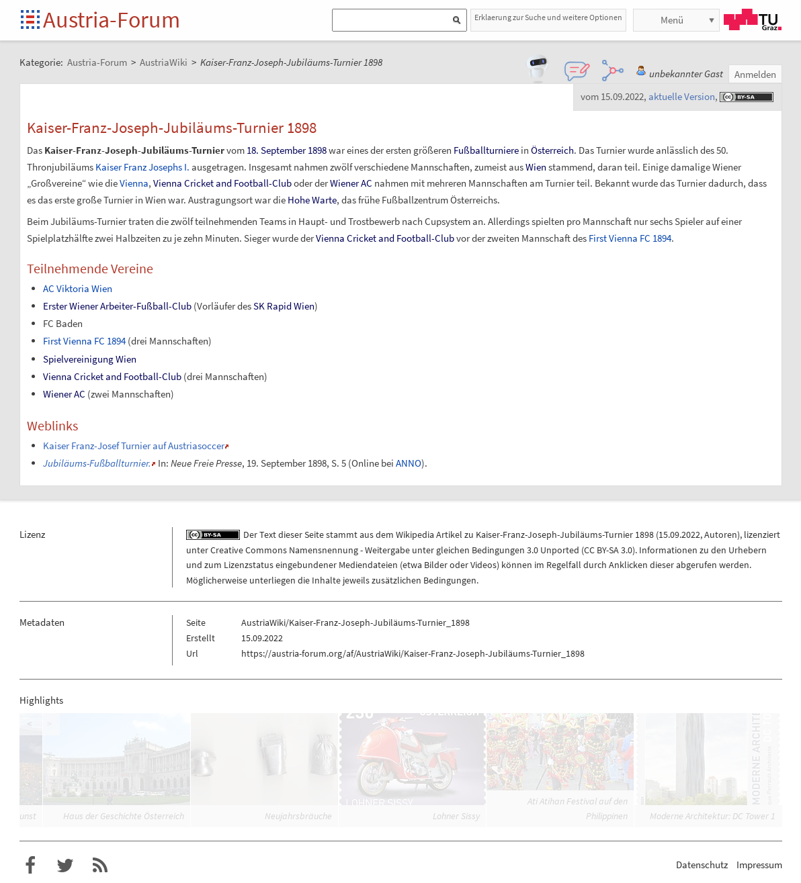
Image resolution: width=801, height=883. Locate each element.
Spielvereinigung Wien (89, 359)
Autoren (720, 534)
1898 (317, 150)
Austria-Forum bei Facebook (30, 865)
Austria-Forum (111, 19)
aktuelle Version (681, 96)
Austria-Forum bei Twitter (65, 865)
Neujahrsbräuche (298, 816)
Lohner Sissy (456, 816)
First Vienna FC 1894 (630, 238)
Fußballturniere (486, 150)
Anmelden (755, 74)
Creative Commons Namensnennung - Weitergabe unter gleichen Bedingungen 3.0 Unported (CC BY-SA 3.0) (422, 550)
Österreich (552, 150)
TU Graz (753, 19)
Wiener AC (351, 183)
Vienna (134, 183)
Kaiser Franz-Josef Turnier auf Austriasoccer (133, 445)
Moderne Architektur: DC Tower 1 (712, 816)
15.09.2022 (679, 534)
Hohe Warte (312, 199)
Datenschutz (702, 864)
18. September (276, 150)
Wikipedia (415, 534)
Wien (535, 166)
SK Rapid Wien (283, 305)
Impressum (759, 864)
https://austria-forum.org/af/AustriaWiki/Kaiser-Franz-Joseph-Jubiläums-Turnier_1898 (413, 653)
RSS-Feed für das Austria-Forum (100, 865)
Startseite (31, 20)
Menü (672, 19)
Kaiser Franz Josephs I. (142, 166)
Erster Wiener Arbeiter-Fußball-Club (117, 305)
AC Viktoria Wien (77, 288)
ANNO (408, 463)
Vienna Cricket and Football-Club (222, 183)
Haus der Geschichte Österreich (123, 816)
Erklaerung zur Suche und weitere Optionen (548, 17)
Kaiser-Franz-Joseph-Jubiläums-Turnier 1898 (565, 534)
